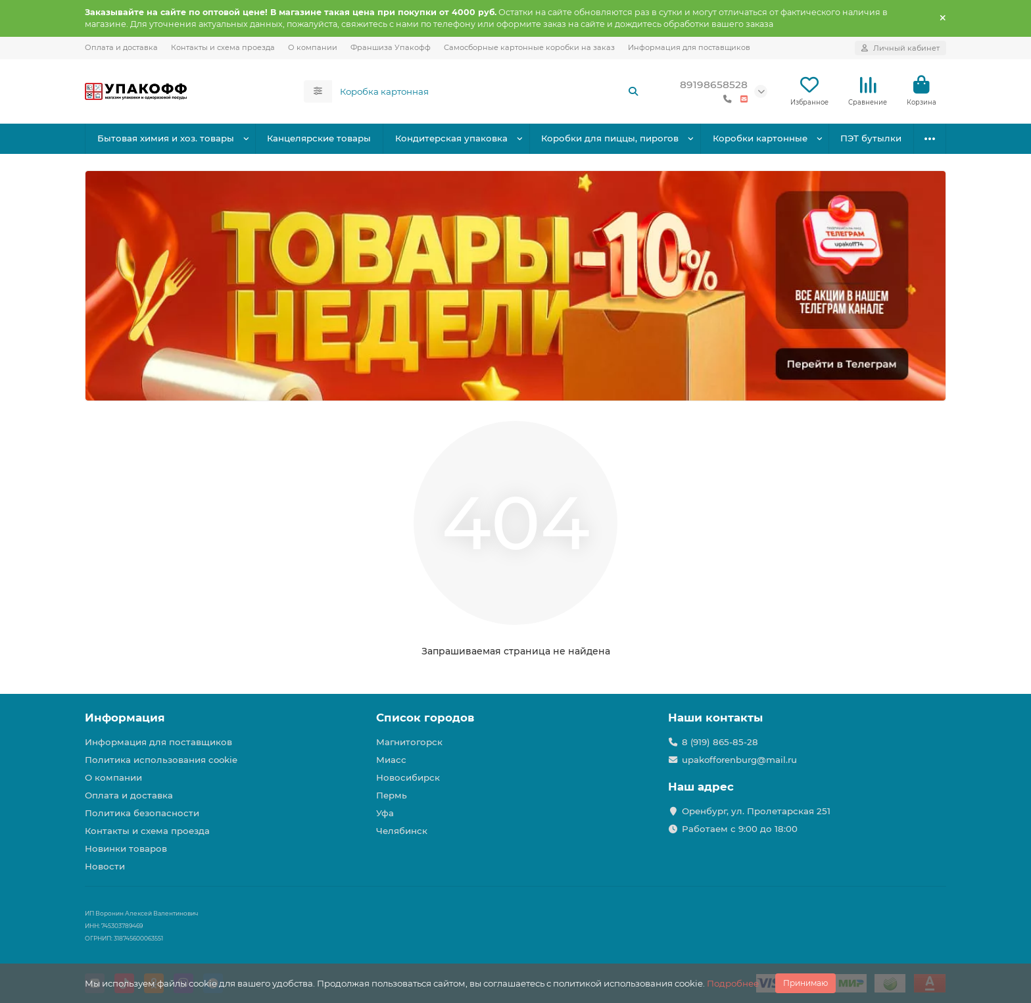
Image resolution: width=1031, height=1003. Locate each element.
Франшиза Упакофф (390, 47)
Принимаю (805, 983)
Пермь (391, 795)
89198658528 (714, 84)
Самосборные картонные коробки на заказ (529, 47)
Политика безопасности (142, 813)
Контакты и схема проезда (223, 47)
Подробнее (733, 983)
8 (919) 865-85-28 (720, 742)
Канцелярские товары (319, 138)
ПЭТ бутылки (870, 138)
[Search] (490, 91)
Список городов (425, 717)
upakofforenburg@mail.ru (739, 759)
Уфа (385, 813)
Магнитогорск (409, 742)
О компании (312, 47)
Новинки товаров (126, 848)
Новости (105, 866)
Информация (125, 717)
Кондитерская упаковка (451, 138)
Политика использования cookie (161, 759)
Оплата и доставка (121, 47)
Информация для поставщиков (689, 47)
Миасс (391, 759)
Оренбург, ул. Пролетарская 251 (756, 811)
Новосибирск (408, 777)
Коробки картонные (760, 138)
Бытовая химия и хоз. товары (165, 138)
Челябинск (401, 830)
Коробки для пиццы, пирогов (610, 138)
